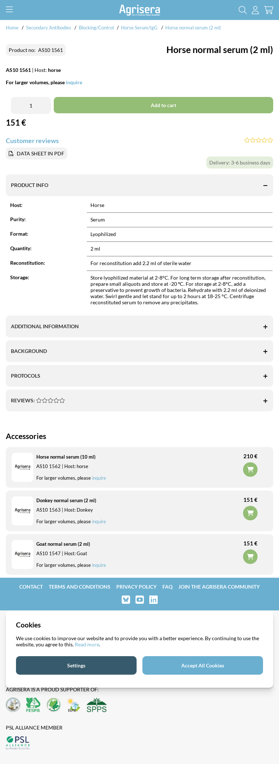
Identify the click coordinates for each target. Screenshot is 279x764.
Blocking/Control (96, 28)
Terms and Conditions (79, 587)
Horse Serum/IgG (139, 28)
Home (12, 28)
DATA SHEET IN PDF (40, 153)
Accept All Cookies (202, 665)
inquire (99, 521)
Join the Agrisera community (219, 587)
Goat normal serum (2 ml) (63, 544)
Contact (31, 587)
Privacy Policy (136, 587)
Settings (76, 665)
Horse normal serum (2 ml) (193, 28)
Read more (87, 644)
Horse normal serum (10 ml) (66, 457)
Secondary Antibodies (48, 28)
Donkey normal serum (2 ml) (66, 500)
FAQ (167, 587)
